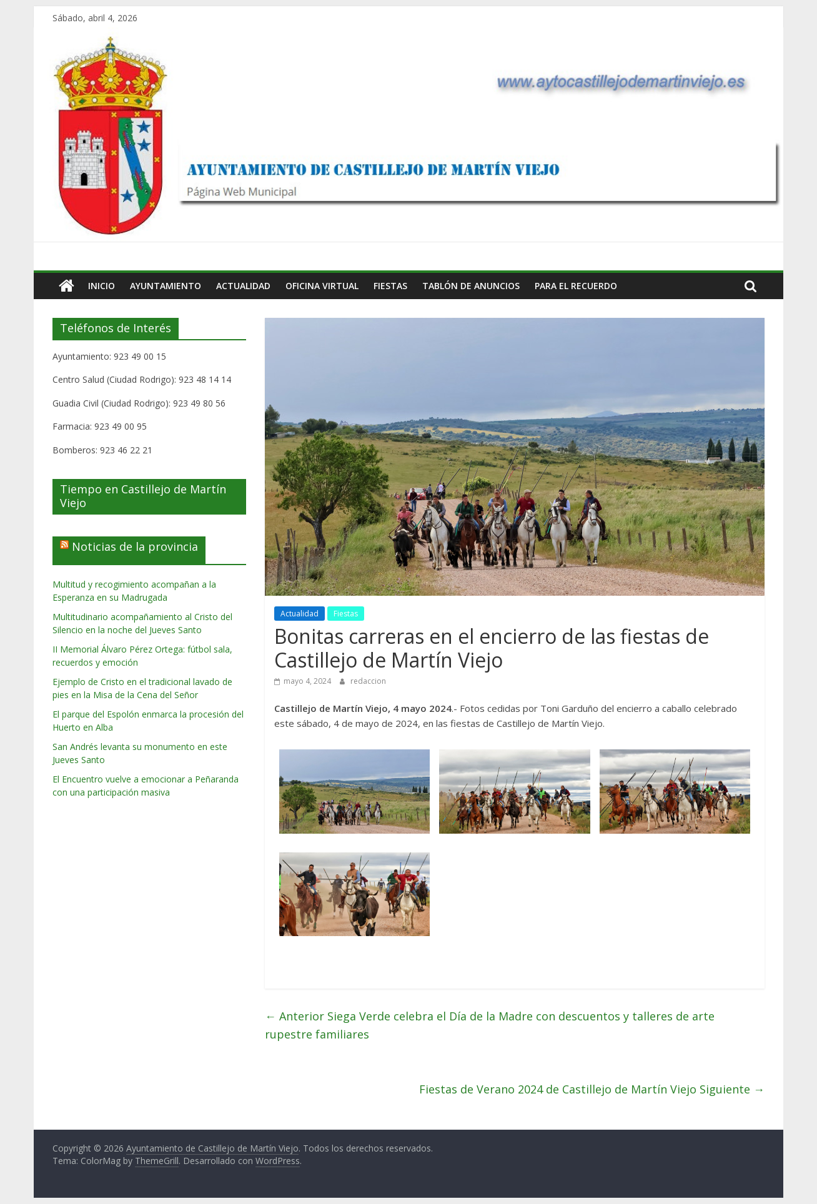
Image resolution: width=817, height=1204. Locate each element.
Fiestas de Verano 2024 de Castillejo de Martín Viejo (592, 1089)
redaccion (368, 681)
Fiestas (390, 286)
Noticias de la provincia (135, 546)
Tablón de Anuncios (471, 286)
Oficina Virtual (322, 286)
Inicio (101, 286)
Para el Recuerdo (576, 286)
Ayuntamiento (165, 286)
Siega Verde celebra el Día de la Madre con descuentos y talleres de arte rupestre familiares (490, 1025)
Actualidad (243, 286)
